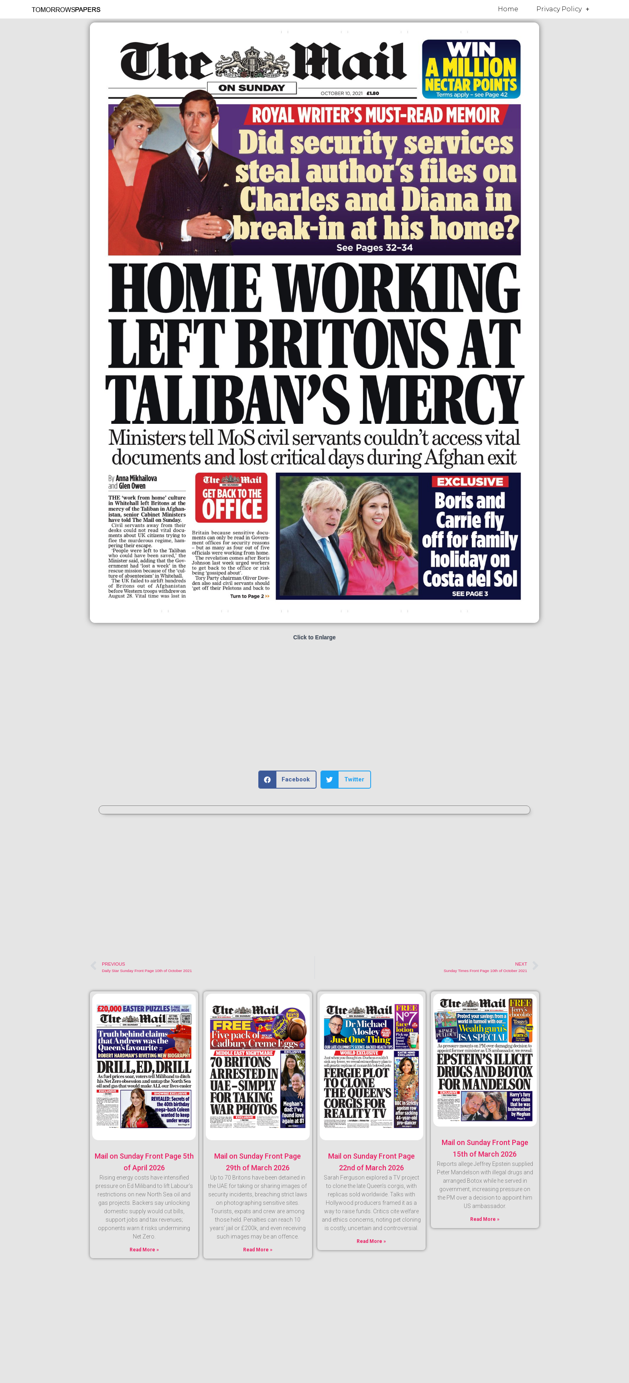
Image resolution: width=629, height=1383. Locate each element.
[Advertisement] (314, 706)
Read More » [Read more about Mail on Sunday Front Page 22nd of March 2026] (371, 1241)
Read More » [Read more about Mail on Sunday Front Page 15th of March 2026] (484, 1219)
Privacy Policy (562, 9)
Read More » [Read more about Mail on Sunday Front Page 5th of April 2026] (144, 1250)
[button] (287, 780)
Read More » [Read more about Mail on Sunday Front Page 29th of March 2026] (257, 1250)
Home (508, 9)
